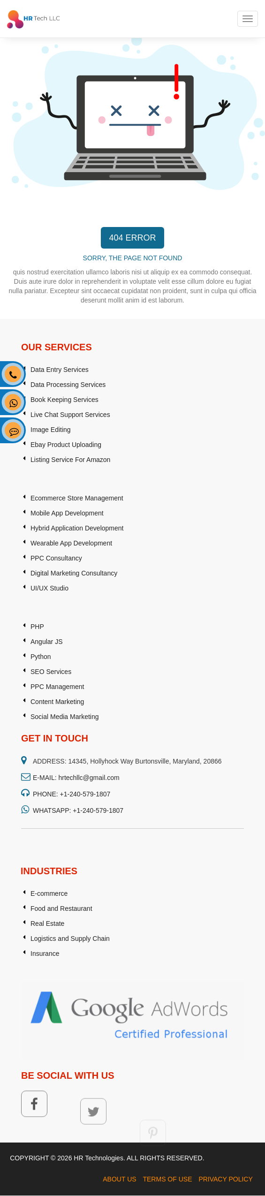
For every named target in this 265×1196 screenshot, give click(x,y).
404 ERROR (132, 237)
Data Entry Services (59, 465)
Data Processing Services (68, 480)
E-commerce (49, 948)
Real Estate (47, 978)
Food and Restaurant (61, 963)
